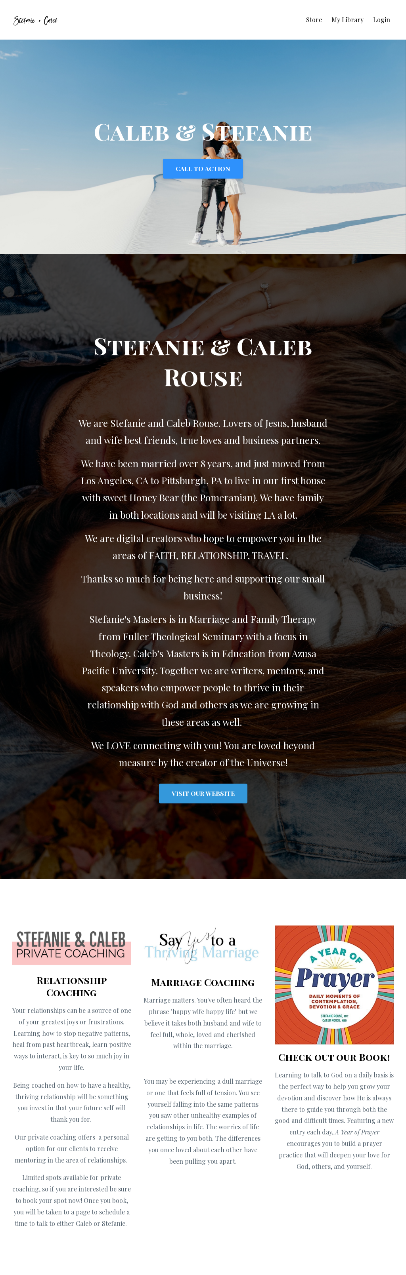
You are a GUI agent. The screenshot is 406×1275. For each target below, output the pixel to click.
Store (314, 19)
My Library (347, 19)
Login (381, 19)
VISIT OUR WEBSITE (203, 793)
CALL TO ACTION (203, 168)
